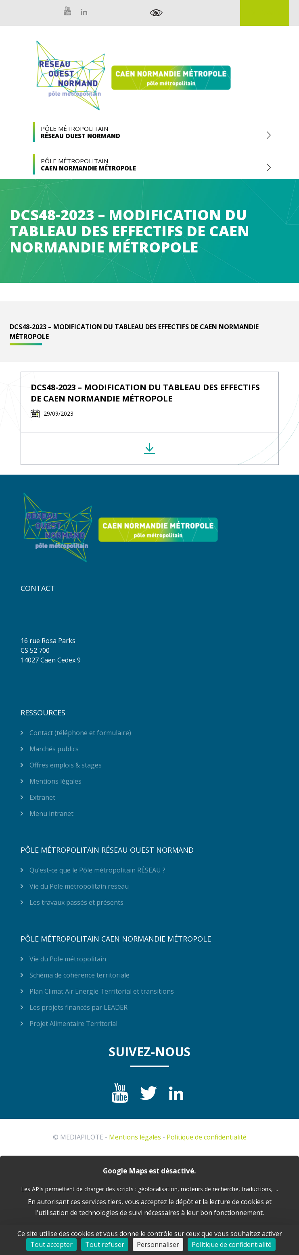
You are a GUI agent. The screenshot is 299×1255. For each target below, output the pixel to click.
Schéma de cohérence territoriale (79, 975)
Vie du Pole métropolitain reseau (79, 886)
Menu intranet (51, 813)
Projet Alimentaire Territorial (73, 1023)
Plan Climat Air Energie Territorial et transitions (101, 991)
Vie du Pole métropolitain (67, 958)
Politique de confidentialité (207, 1137)
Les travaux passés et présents (76, 902)
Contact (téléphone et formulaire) (80, 732)
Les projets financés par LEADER (78, 1007)
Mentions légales (55, 781)
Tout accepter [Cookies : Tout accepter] (51, 1244)
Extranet (264, 12)
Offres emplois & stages (65, 765)
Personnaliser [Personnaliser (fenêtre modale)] (158, 1244)
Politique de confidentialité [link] (232, 1244)
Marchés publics (54, 748)
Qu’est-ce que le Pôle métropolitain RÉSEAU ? (97, 870)
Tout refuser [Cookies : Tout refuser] (104, 1244)
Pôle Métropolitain (150, 132)
